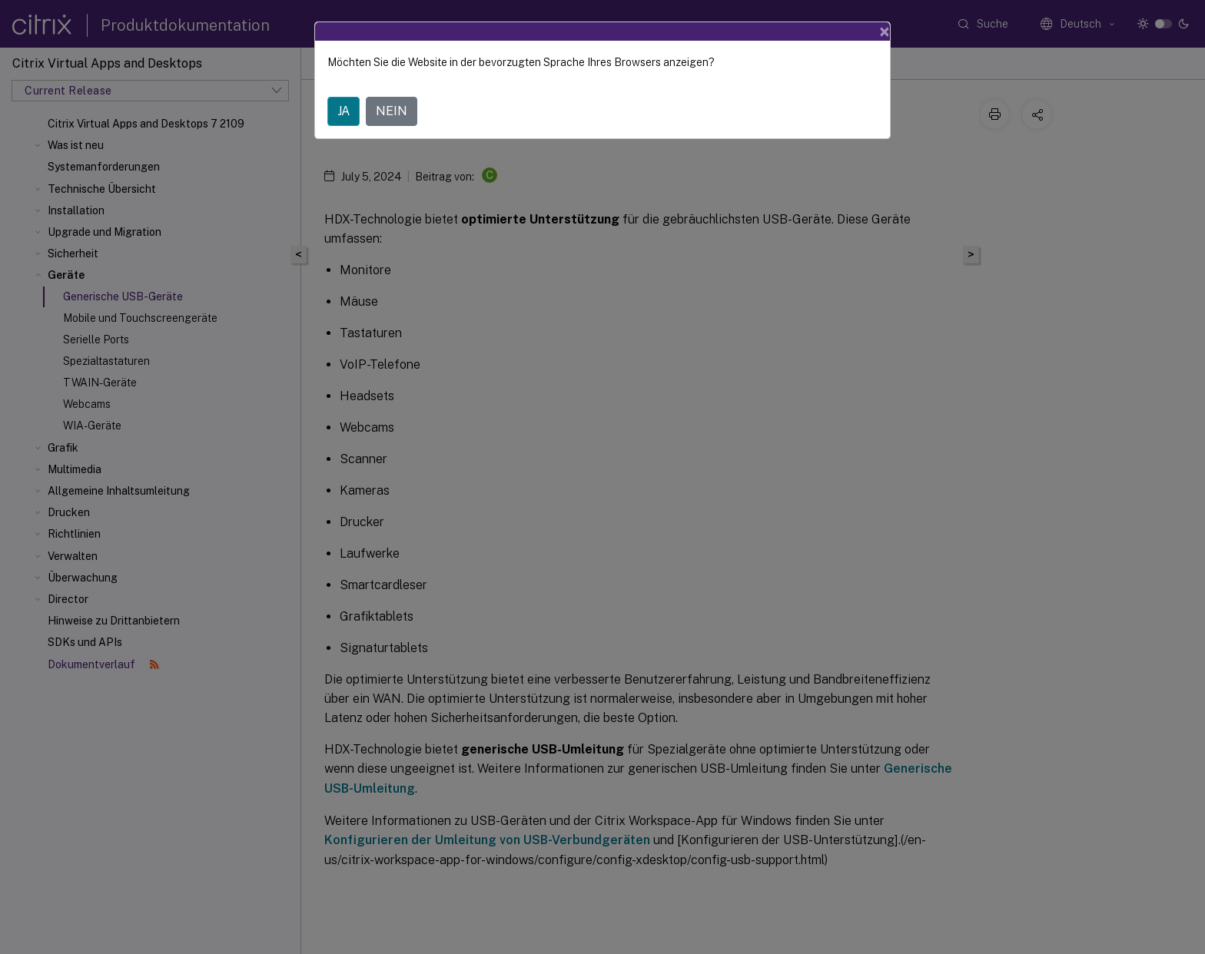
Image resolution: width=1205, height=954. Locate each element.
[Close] (884, 31)
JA (343, 111)
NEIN (391, 111)
